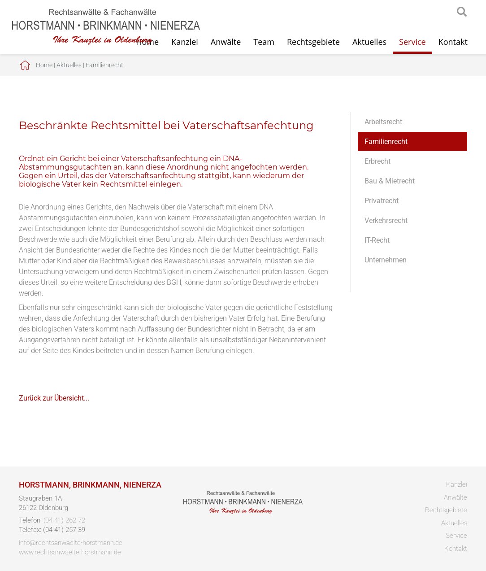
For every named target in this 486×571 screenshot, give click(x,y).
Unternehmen (385, 260)
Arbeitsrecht (383, 122)
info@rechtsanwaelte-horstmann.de (70, 543)
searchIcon (461, 12)
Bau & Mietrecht (389, 181)
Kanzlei (456, 484)
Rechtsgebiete (313, 41)
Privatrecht (381, 200)
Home (44, 65)
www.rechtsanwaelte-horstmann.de (70, 552)
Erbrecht (377, 161)
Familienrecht (104, 65)
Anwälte (226, 41)
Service (412, 41)
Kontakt (453, 41)
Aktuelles (369, 41)
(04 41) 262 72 (64, 520)
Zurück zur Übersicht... (54, 398)
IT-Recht (377, 240)
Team (263, 41)
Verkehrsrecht (386, 220)
